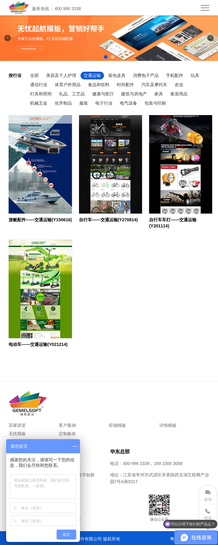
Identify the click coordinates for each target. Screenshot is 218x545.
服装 (83, 103)
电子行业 (104, 103)
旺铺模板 (117, 425)
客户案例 (67, 425)
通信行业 (38, 84)
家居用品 (179, 93)
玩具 (195, 75)
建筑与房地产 (134, 93)
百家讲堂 (17, 425)
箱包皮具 (116, 75)
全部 (34, 75)
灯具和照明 (41, 93)
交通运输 (92, 75)
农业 (179, 84)
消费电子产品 (146, 75)
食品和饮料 (98, 84)
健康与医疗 (103, 93)
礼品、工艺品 (72, 93)
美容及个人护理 (61, 75)
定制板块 (67, 433)
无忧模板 (17, 433)
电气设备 (128, 103)
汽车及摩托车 (154, 84)
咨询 (208, 499)
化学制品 (63, 103)
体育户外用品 (68, 84)
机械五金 (38, 103)
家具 (158, 93)
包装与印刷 (155, 103)
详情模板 (167, 425)
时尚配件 (125, 84)
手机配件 (174, 75)
